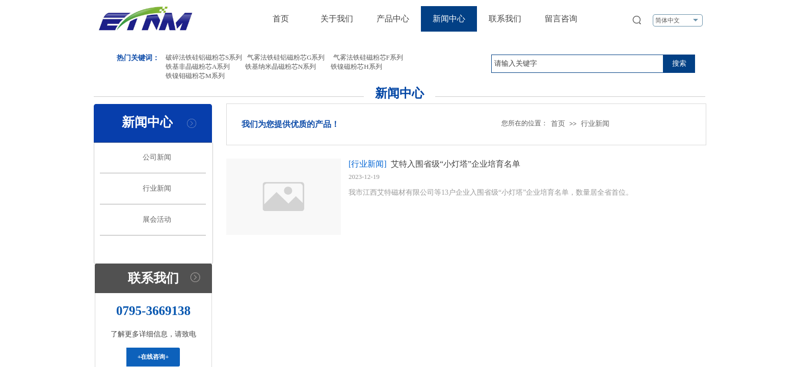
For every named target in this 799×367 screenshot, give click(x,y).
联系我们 (505, 18)
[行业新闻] (368, 164)
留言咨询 (561, 18)
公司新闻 (157, 157)
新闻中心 (449, 18)
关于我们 (337, 18)
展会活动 (157, 219)
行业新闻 (595, 123)
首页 (281, 18)
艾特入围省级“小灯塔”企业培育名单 (455, 164)
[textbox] (577, 64)
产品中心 (393, 18)
